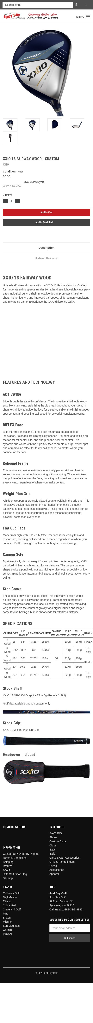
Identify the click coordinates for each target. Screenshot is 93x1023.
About (6, 870)
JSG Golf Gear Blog (15, 874)
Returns (7, 866)
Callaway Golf (11, 893)
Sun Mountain (11, 925)
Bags (52, 849)
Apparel (54, 873)
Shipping (8, 861)
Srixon (7, 917)
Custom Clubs (57, 841)
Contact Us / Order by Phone (20, 853)
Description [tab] (47, 247)
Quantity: (7, 194)
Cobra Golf (9, 905)
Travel (53, 865)
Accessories (56, 869)
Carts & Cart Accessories (64, 857)
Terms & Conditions (14, 857)
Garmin (7, 929)
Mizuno (7, 921)
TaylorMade (10, 897)
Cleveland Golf (12, 909)
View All (7, 933)
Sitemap (8, 878)
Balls (52, 853)
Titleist (7, 901)
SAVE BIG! (56, 833)
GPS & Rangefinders (62, 861)
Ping (5, 913)
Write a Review (12, 186)
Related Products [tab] (46, 258)
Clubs (52, 845)
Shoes (53, 837)
